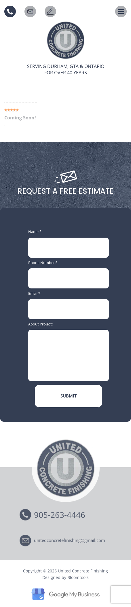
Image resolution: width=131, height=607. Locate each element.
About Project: (40, 324)
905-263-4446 (10, 11)
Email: (33, 293)
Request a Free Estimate (50, 11)
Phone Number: (42, 262)
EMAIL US (30, 11)
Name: (33, 231)
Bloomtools (78, 578)
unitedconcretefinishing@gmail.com (69, 541)
